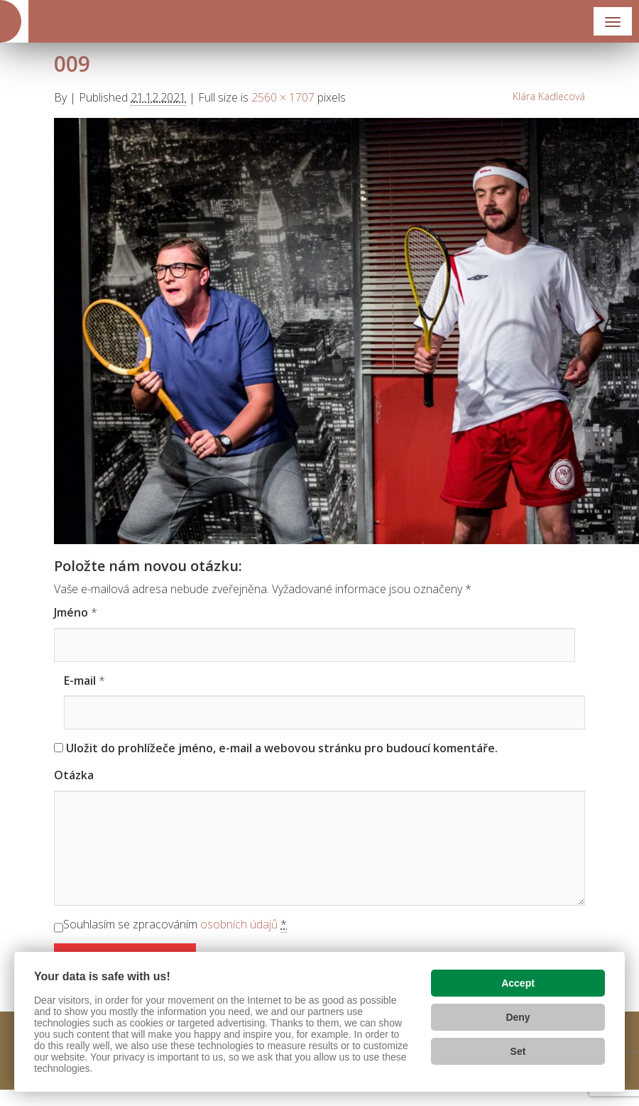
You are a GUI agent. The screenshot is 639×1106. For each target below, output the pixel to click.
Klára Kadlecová (549, 96)
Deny (518, 1017)
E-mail (80, 680)
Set (518, 1051)
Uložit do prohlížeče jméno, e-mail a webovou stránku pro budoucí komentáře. (282, 748)
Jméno (71, 612)
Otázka (74, 775)
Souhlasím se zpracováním (175, 924)
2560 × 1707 (283, 97)
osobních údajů (239, 924)
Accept (518, 983)
